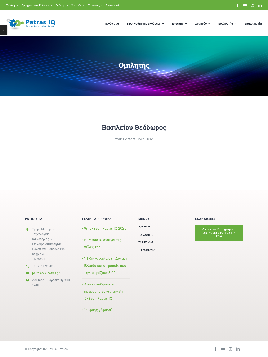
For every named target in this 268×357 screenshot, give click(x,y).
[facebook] (237, 5)
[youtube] (245, 5)
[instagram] (252, 5)
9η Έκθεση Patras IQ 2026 (105, 228)
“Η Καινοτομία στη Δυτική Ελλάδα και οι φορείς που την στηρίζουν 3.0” (105, 265)
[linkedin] (260, 5)
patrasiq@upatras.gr (46, 273)
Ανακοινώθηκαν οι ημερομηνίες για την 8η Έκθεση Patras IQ (103, 291)
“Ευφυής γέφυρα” (98, 310)
